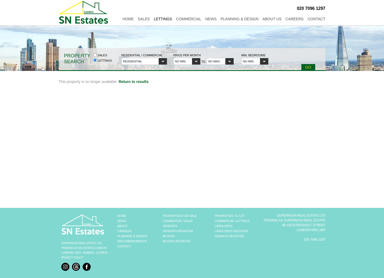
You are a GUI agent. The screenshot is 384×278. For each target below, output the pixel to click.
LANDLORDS (224, 226)
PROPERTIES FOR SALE (180, 215)
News (211, 19)
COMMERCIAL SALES (178, 221)
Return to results (134, 82)
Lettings (163, 19)
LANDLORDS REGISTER (232, 231)
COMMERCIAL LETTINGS (232, 221)
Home (128, 19)
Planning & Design (239, 19)
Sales (144, 19)
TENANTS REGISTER (229, 236)
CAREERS (124, 231)
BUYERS (169, 236)
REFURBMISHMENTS (132, 241)
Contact (316, 19)
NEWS (121, 221)
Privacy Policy (72, 257)
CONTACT (124, 246)
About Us (271, 19)
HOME (121, 215)
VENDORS (170, 226)
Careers (295, 19)
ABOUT (122, 226)
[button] (144, 61)
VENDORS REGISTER (178, 231)
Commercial (188, 19)
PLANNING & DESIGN (132, 236)
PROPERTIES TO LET (230, 215)
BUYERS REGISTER (177, 241)
